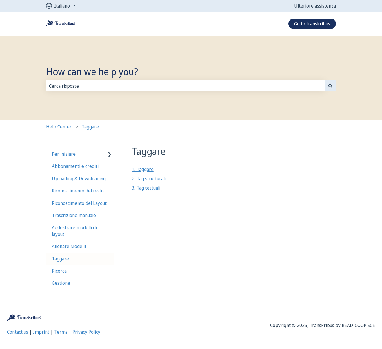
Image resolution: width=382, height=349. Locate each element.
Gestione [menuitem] (61, 283)
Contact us (17, 332)
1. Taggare (143, 169)
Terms (61, 332)
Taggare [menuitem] (60, 259)
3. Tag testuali (146, 188)
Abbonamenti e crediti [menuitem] (75, 166)
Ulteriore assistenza (315, 6)
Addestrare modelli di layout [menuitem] (74, 230)
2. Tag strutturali (149, 178)
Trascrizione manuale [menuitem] (74, 215)
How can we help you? (92, 71)
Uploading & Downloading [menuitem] (79, 178)
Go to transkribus (312, 24)
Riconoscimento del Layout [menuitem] (79, 203)
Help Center (59, 127)
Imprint (41, 332)
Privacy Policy (86, 332)
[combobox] (185, 85)
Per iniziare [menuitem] (64, 154)
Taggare (90, 127)
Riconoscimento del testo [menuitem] (78, 191)
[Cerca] (330, 85)
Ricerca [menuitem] (59, 271)
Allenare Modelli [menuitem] (69, 246)
